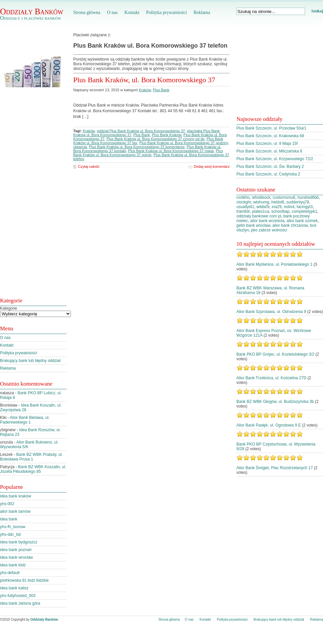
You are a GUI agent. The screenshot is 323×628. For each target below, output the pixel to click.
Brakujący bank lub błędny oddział (30, 360)
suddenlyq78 (297, 202)
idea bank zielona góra (20, 603)
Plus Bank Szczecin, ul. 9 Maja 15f (267, 143)
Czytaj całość (89, 166)
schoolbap (280, 211)
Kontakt (132, 12)
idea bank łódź (13, 565)
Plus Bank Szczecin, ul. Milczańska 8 (269, 151)
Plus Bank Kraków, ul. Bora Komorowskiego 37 (144, 80)
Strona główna (86, 12)
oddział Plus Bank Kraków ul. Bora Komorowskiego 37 (141, 131)
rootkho (243, 197)
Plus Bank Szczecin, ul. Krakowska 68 (270, 136)
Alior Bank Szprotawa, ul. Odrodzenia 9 (271, 311)
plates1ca (260, 211)
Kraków (145, 90)
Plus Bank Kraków (166, 135)
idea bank (8, 519)
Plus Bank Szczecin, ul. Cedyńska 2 (268, 174)
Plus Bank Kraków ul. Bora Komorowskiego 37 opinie (148, 153)
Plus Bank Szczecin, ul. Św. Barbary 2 (270, 166)
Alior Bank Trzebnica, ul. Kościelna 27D (271, 378)
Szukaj (317, 11)
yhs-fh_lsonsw (12, 526)
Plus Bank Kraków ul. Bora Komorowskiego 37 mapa (171, 151)
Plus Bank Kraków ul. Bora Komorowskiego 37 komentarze (136, 147)
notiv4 (289, 206)
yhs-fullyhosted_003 (18, 595)
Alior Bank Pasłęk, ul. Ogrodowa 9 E (268, 425)
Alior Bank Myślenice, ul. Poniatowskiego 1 (274, 264)
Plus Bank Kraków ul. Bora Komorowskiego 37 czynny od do (156, 139)
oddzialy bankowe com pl (258, 216)
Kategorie (8, 308)
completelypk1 (304, 211)
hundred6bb (308, 197)
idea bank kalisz (14, 588)
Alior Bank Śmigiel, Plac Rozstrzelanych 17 (274, 468)
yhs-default (10, 572)
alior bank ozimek (302, 220)
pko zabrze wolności (269, 230)
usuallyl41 (245, 206)
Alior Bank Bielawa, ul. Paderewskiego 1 (25, 420)
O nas (112, 12)
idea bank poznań (16, 549)
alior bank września (267, 220)
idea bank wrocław (16, 557)
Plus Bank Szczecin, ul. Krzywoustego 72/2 (274, 159)
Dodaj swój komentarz (212, 166)
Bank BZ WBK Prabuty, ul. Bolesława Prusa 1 (31, 457)
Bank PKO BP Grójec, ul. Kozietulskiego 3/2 (275, 354)
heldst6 (277, 202)
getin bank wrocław (253, 225)
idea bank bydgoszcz (18, 542)
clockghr (243, 202)
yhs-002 (7, 503)
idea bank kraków (15, 496)
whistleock (261, 197)
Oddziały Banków (31, 11)
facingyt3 (305, 206)
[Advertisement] (26, 197)
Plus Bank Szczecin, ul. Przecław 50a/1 (271, 128)
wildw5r (262, 206)
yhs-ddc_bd (10, 534)
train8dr (243, 211)
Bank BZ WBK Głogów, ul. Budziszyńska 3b (275, 401)
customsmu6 (284, 197)
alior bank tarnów (15, 511)
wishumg (261, 202)
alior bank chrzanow (290, 225)
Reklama (201, 12)
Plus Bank (161, 90)
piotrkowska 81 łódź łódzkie (24, 580)
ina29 (276, 206)
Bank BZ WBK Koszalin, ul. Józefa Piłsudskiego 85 (33, 469)
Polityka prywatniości (166, 12)
